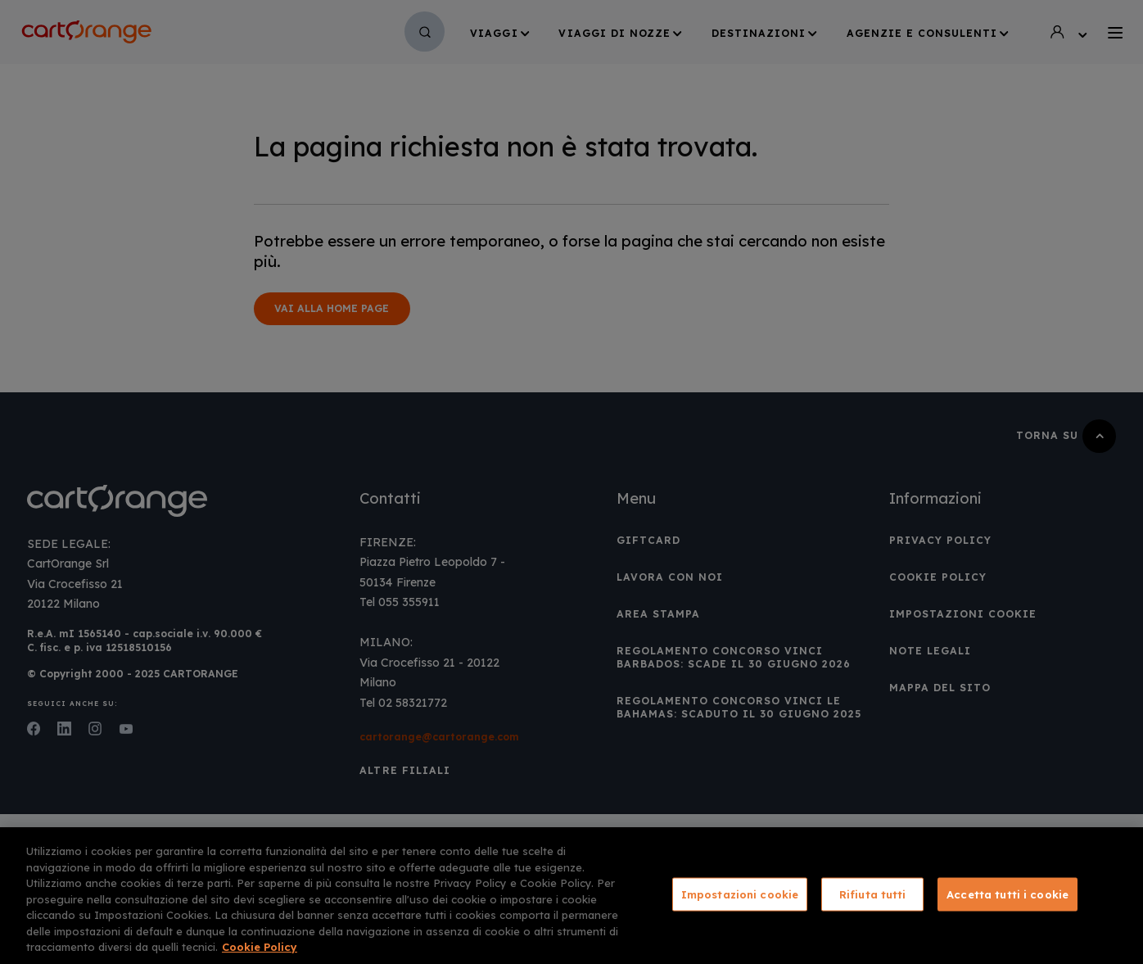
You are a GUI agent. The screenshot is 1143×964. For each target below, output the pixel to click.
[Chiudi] (1117, 894)
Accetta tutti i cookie (1007, 893)
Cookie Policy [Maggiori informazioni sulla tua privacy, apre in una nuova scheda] (259, 946)
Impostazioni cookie (739, 893)
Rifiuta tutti (872, 893)
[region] (571, 895)
